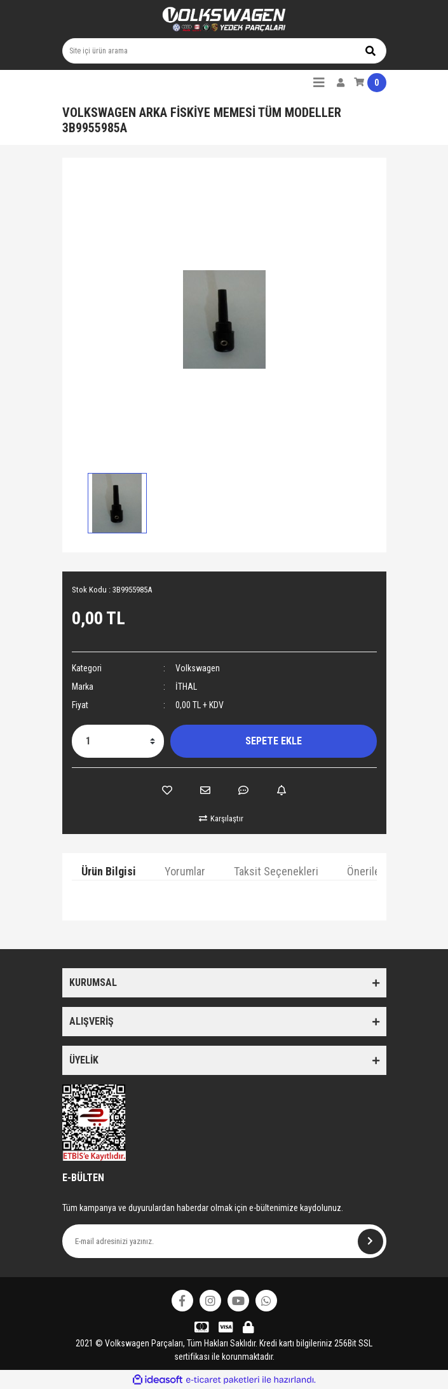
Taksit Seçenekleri (276, 871)
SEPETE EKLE (273, 741)
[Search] (224, 51)
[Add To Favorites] (167, 790)
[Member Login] (340, 82)
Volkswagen (197, 668)
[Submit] (370, 1241)
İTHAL (186, 686)
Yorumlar (185, 871)
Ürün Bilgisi (108, 871)
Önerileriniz (373, 871)
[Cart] (370, 82)
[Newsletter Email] (224, 1241)
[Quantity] (118, 741)
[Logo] (224, 19)
